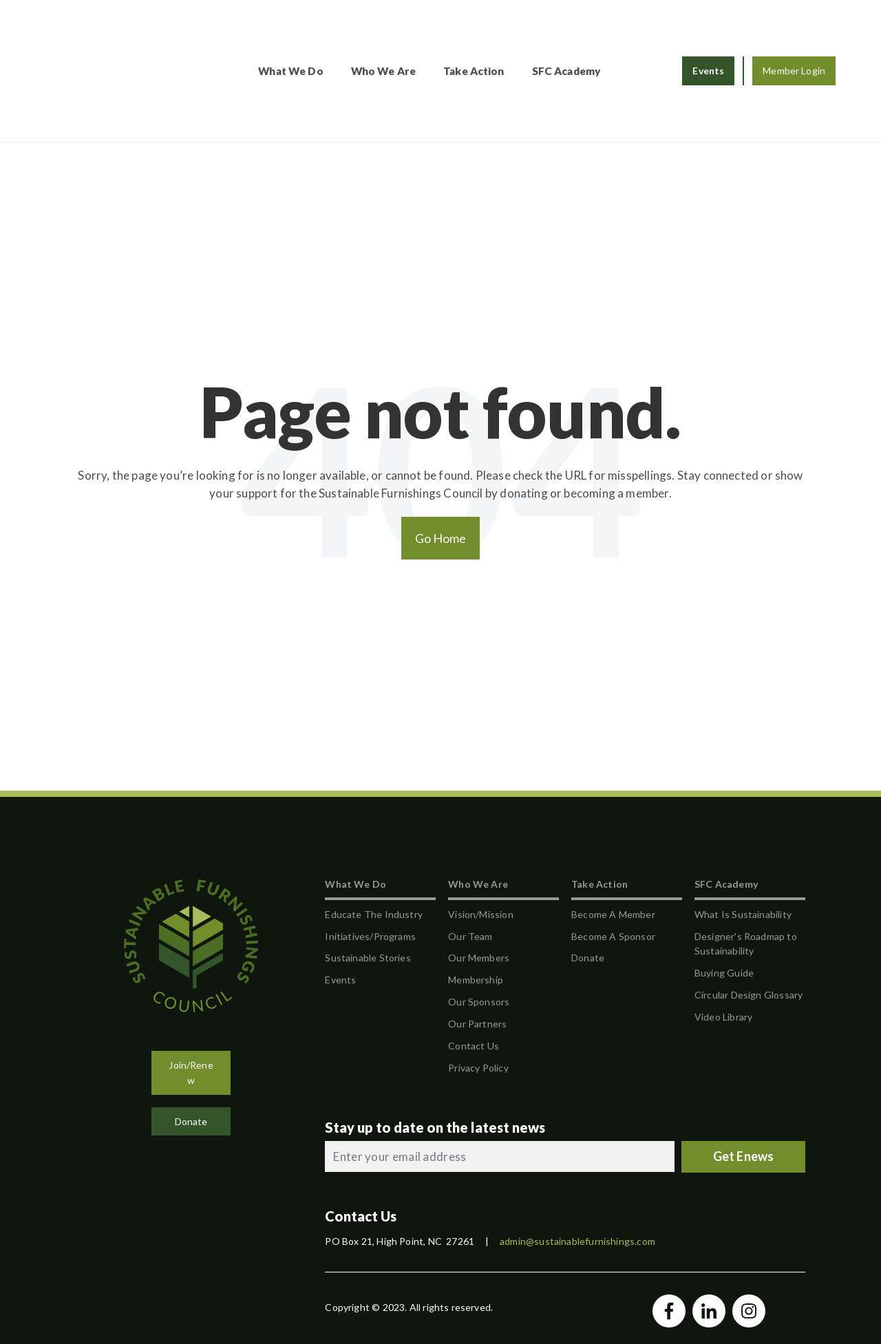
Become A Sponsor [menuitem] (613, 861)
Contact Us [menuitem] (473, 971)
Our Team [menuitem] (470, 861)
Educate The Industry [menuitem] (374, 839)
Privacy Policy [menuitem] (478, 993)
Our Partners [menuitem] (477, 949)
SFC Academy (601, 34)
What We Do (325, 34)
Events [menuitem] (340, 905)
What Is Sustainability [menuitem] (743, 839)
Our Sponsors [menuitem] (478, 927)
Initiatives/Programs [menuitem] (370, 861)
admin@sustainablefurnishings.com (577, 1167)
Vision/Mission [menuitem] (480, 839)
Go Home (441, 463)
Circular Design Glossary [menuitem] (748, 920)
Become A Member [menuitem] (613, 839)
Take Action (508, 34)
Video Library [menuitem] (723, 942)
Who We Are (417, 34)
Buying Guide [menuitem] (724, 898)
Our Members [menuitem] (478, 883)
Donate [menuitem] (587, 883)
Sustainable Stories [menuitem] (367, 883)
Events (708, 33)
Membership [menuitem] (475, 905)
